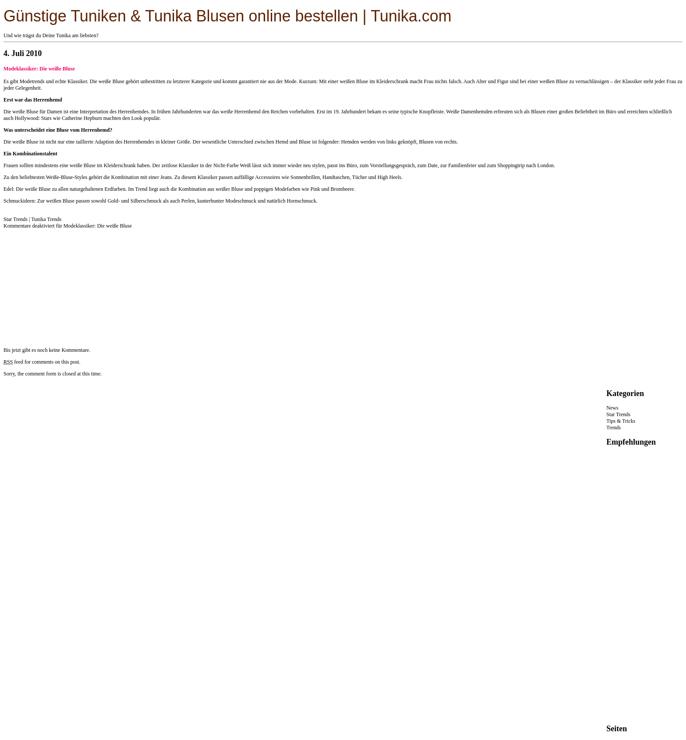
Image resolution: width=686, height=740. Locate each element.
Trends (613, 427)
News (612, 408)
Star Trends (16, 219)
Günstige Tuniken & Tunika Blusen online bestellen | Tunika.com (228, 16)
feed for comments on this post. (42, 362)
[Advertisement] (69, 284)
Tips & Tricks (620, 421)
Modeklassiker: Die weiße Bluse (39, 69)
